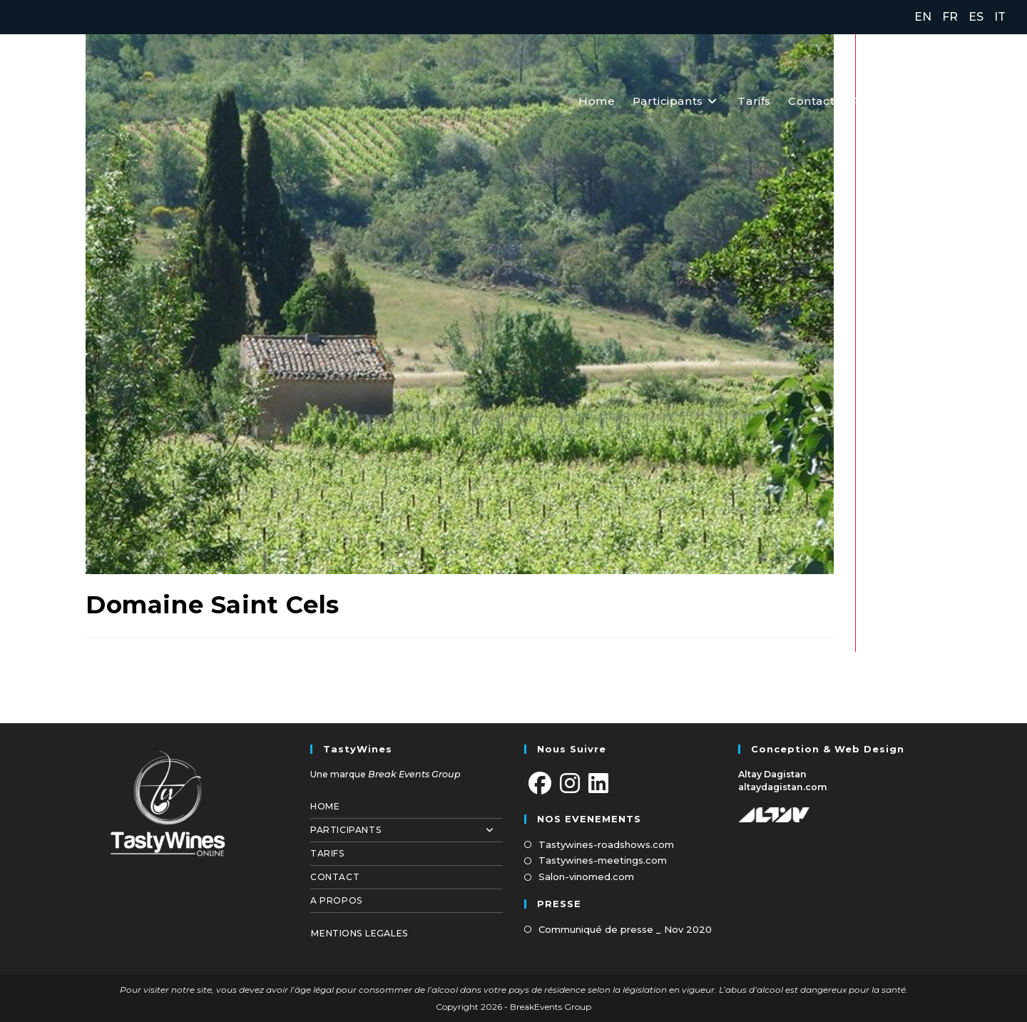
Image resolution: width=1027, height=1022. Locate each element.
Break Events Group (414, 774)
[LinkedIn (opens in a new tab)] (996, 100)
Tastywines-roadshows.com (606, 844)
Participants (406, 830)
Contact (334, 877)
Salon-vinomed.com (586, 876)
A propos (336, 900)
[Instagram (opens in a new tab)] (967, 100)
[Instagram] (570, 784)
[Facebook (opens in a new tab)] (937, 100)
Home (324, 806)
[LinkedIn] (598, 784)
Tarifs (327, 853)
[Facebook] (539, 784)
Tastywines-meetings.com (602, 860)
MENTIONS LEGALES (359, 933)
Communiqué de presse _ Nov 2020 (625, 929)
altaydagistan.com (782, 787)
